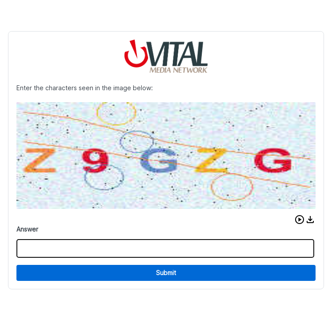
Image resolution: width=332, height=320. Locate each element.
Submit (166, 272)
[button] (299, 219)
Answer (27, 229)
